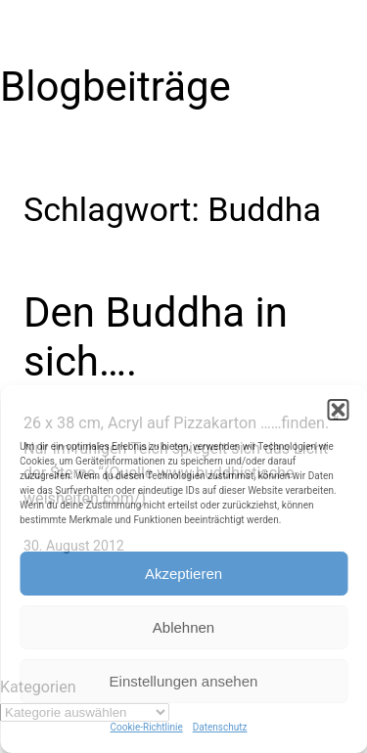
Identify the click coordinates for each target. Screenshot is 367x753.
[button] (337, 410)
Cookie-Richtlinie (147, 727)
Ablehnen (183, 627)
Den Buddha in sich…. (155, 336)
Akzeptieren (183, 573)
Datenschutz (220, 727)
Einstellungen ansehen (184, 681)
